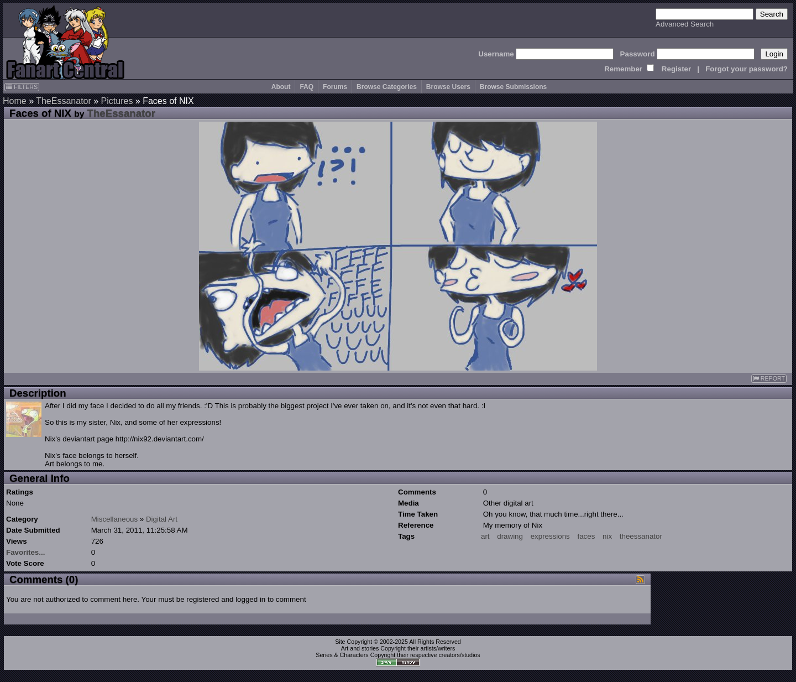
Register (676, 69)
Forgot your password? (746, 69)
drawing (510, 536)
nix (607, 536)
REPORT (769, 378)
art (485, 536)
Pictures (117, 101)
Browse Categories (387, 87)
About (281, 87)
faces (586, 536)
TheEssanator (63, 101)
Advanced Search (685, 24)
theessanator (641, 536)
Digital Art (161, 519)
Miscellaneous (114, 519)
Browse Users (448, 87)
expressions (550, 536)
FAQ (306, 87)
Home (15, 101)
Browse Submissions (513, 87)
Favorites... (25, 552)
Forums (335, 87)
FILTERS (22, 87)
